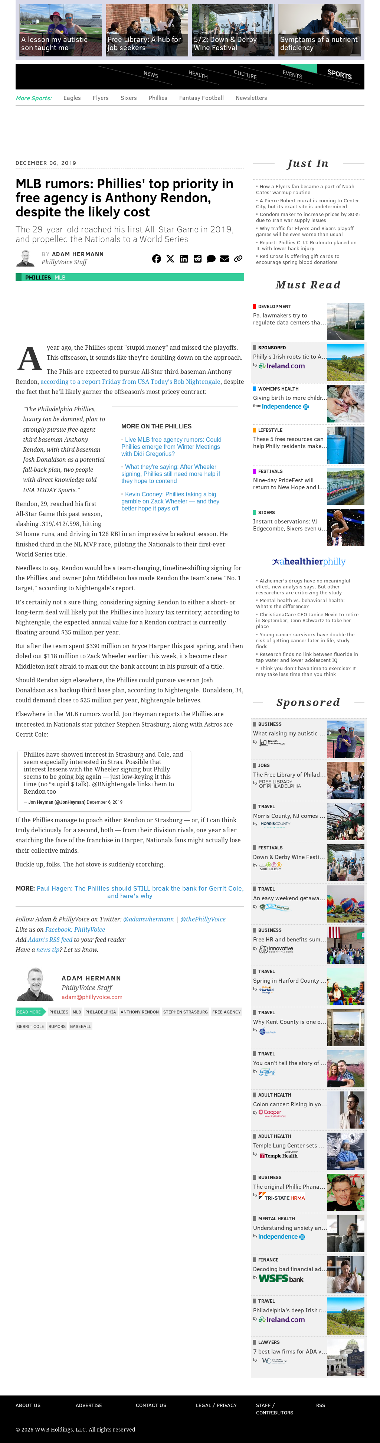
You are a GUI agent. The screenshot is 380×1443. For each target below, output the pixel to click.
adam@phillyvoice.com (92, 996)
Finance (268, 1259)
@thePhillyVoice (203, 919)
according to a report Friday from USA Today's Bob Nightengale (130, 381)
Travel (266, 806)
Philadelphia (100, 1012)
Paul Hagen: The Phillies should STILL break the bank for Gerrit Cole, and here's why (140, 892)
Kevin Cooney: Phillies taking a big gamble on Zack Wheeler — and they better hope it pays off (170, 501)
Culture (245, 74)
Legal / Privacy (216, 1404)
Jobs (264, 765)
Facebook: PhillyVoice (75, 929)
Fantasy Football (201, 97)
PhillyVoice (66, 77)
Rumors (57, 1026)
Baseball (80, 1026)
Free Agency (226, 1012)
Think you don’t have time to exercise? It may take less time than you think (306, 671)
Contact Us (151, 1404)
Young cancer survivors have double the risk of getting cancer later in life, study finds (305, 640)
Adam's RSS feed (50, 939)
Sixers (129, 97)
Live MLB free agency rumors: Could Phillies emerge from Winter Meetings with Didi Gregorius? (171, 447)
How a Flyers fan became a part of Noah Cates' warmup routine (305, 189)
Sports (340, 74)
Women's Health (278, 388)
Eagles (72, 97)
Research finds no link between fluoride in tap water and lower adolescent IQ (307, 656)
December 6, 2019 (105, 802)
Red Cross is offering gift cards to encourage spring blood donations (298, 258)
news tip (47, 949)
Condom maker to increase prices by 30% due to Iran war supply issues (308, 216)
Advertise (89, 1404)
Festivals (270, 471)
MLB (60, 277)
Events (292, 74)
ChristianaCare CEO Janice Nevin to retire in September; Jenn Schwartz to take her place (307, 620)
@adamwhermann (148, 919)
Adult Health (274, 1094)
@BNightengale (114, 784)
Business (270, 724)
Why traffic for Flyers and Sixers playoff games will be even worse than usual (305, 231)
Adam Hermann (78, 254)
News (151, 74)
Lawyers (269, 1342)
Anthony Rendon (140, 1012)
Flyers (101, 97)
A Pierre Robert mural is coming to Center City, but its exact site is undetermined (307, 203)
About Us (28, 1404)
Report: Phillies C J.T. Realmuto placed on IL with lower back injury (306, 245)
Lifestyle (270, 430)
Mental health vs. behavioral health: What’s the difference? (300, 603)
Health (198, 74)
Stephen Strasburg (185, 1012)
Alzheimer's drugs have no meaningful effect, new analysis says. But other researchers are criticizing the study (303, 586)
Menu (27, 77)
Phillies (158, 97)
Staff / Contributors (274, 1408)
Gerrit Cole (30, 1026)
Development (274, 306)
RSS (320, 1404)
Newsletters (251, 97)
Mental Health (276, 1218)
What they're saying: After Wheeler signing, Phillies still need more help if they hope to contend (170, 474)
